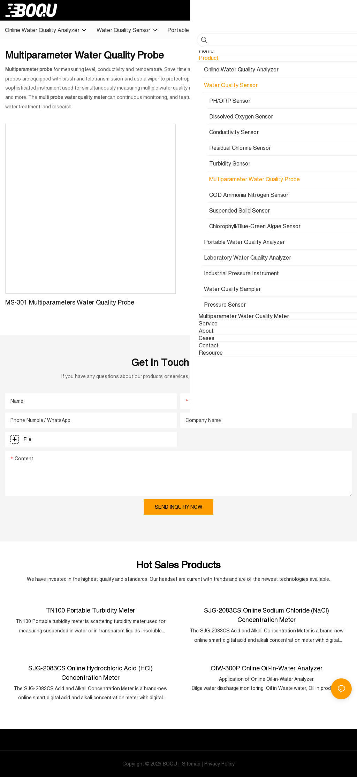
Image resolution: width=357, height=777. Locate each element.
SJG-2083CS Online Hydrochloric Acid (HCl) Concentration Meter (90, 672)
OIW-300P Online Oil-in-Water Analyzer (266, 667)
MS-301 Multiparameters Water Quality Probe (69, 302)
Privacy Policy (219, 763)
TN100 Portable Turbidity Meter (90, 610)
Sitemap (191, 763)
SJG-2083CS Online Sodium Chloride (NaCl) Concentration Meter (266, 614)
